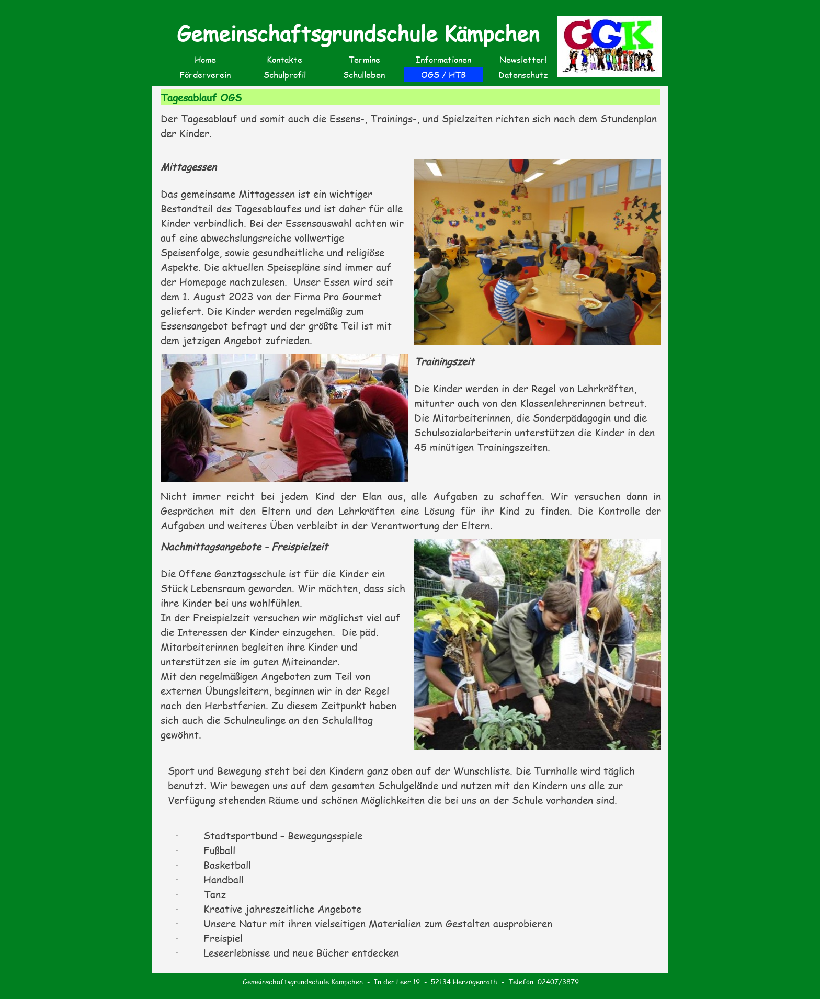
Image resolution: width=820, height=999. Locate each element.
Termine (364, 59)
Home (205, 59)
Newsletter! (523, 59)
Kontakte (284, 59)
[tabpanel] (411, 132)
